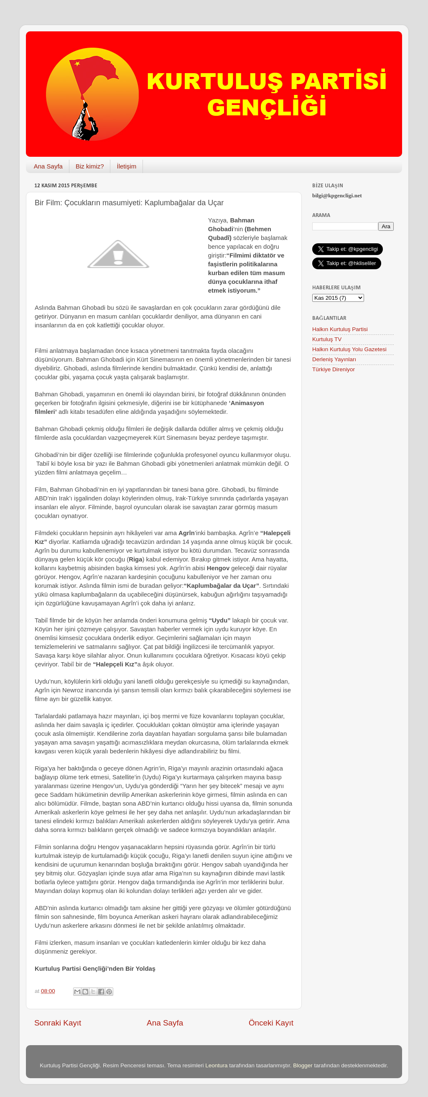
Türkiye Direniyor (333, 369)
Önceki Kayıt (271, 1022)
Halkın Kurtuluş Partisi (340, 329)
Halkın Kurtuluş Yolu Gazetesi (349, 349)
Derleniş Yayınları (334, 359)
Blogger (303, 1065)
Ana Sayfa (48, 166)
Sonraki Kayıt (57, 1022)
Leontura (216, 1065)
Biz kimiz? (90, 166)
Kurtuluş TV (326, 339)
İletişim (126, 166)
